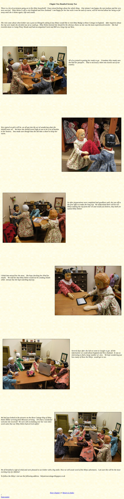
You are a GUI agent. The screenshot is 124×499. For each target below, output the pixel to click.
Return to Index (68, 493)
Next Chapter (55, 493)
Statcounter (5, 497)
